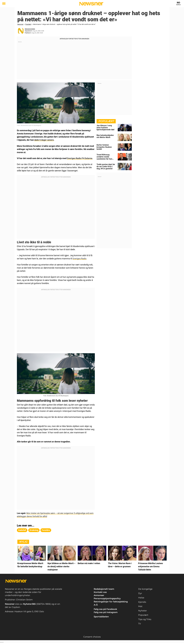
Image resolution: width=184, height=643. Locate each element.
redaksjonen (30, 29)
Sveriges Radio (79, 258)
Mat (140, 606)
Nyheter (142, 610)
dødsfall (22, 529)
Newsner (20, 24)
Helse (141, 597)
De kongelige (145, 588)
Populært (28, 24)
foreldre (46, 529)
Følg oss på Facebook (105, 609)
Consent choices (92, 636)
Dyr (140, 593)
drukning (34, 529)
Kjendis (142, 601)
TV (139, 623)
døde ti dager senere (44, 140)
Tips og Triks (144, 619)
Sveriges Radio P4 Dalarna (79, 158)
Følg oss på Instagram (106, 612)
